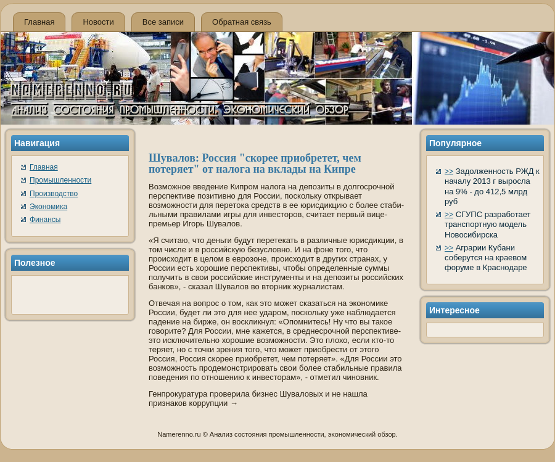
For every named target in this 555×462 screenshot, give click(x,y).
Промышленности (60, 180)
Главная (39, 22)
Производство (54, 193)
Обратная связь (241, 22)
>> (449, 171)
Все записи (163, 22)
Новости (98, 22)
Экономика (48, 206)
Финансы (45, 219)
